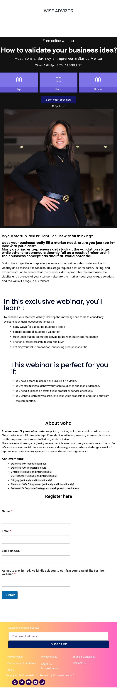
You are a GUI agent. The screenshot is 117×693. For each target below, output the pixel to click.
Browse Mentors (50, 668)
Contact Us (79, 663)
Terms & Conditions (84, 656)
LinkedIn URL (11, 551)
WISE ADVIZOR (58, 11)
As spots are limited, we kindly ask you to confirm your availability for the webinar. (53, 572)
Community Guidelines (21, 663)
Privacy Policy (49, 656)
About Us (46, 663)
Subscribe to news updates (24, 627)
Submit (10, 595)
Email (6, 531)
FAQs (10, 670)
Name (7, 511)
